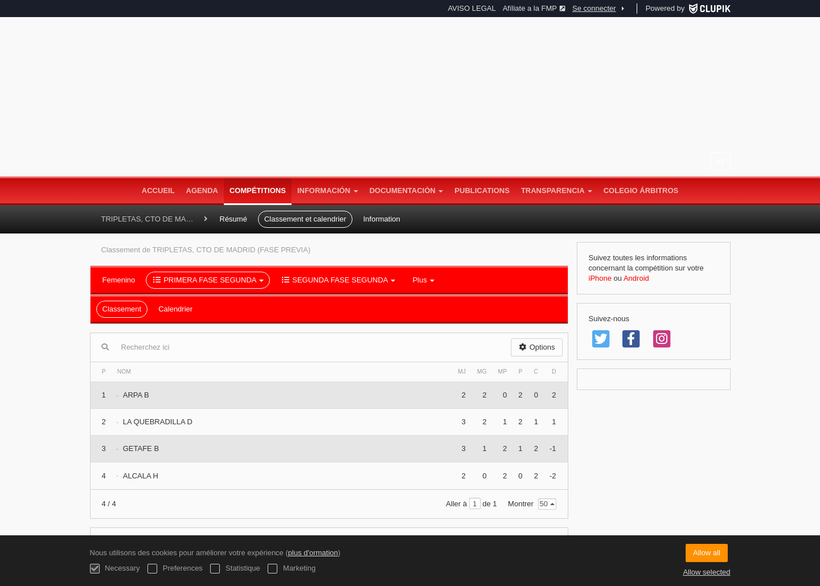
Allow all (706, 552)
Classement (122, 309)
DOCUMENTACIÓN (407, 190)
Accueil (158, 190)
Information (381, 219)
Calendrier (175, 309)
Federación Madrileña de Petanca (410, 119)
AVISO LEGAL (471, 8)
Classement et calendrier (305, 219)
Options (536, 347)
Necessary (115, 568)
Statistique (235, 568)
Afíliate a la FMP (534, 8)
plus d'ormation (313, 552)
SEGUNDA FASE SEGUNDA (338, 280)
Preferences (175, 568)
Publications (482, 190)
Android (636, 278)
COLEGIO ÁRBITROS (641, 190)
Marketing (291, 568)
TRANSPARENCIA (556, 190)
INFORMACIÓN (327, 190)
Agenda (202, 190)
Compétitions (257, 190)
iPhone (600, 278)
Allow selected (706, 572)
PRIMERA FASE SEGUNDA (208, 280)
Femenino (119, 280)
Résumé (233, 219)
